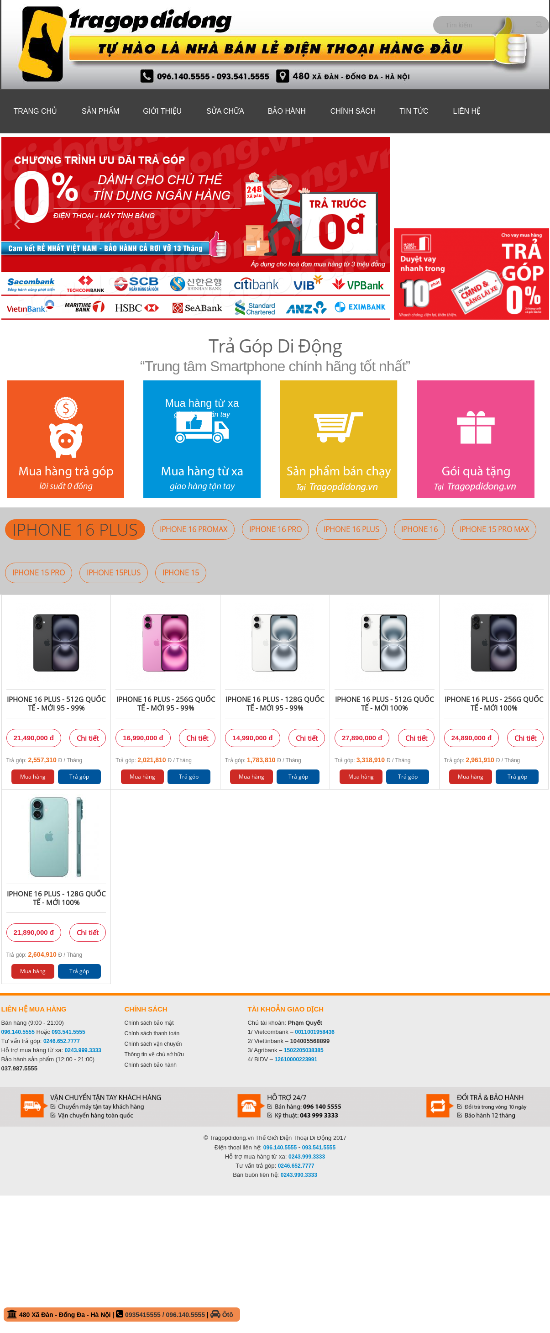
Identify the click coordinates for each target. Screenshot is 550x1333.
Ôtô (221, 1314)
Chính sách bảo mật (148, 1023)
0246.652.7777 (61, 1041)
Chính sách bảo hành (150, 1065)
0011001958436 (315, 1032)
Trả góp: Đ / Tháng (44, 760)
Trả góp (79, 776)
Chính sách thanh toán (151, 1033)
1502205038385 (304, 1050)
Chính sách (353, 111)
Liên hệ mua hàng (34, 1009)
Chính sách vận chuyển (153, 1044)
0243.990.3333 (299, 1175)
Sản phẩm (100, 111)
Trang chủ (36, 111)
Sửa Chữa (225, 111)
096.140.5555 (18, 1032)
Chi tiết (88, 738)
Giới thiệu (162, 111)
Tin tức (413, 111)
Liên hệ (467, 111)
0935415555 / (145, 1314)
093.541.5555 (68, 1032)
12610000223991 (296, 1059)
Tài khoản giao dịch (285, 1009)
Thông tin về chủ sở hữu (153, 1054)
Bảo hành (287, 111)
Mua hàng (33, 776)
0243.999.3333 (83, 1050)
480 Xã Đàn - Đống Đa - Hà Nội (120, 1314)
